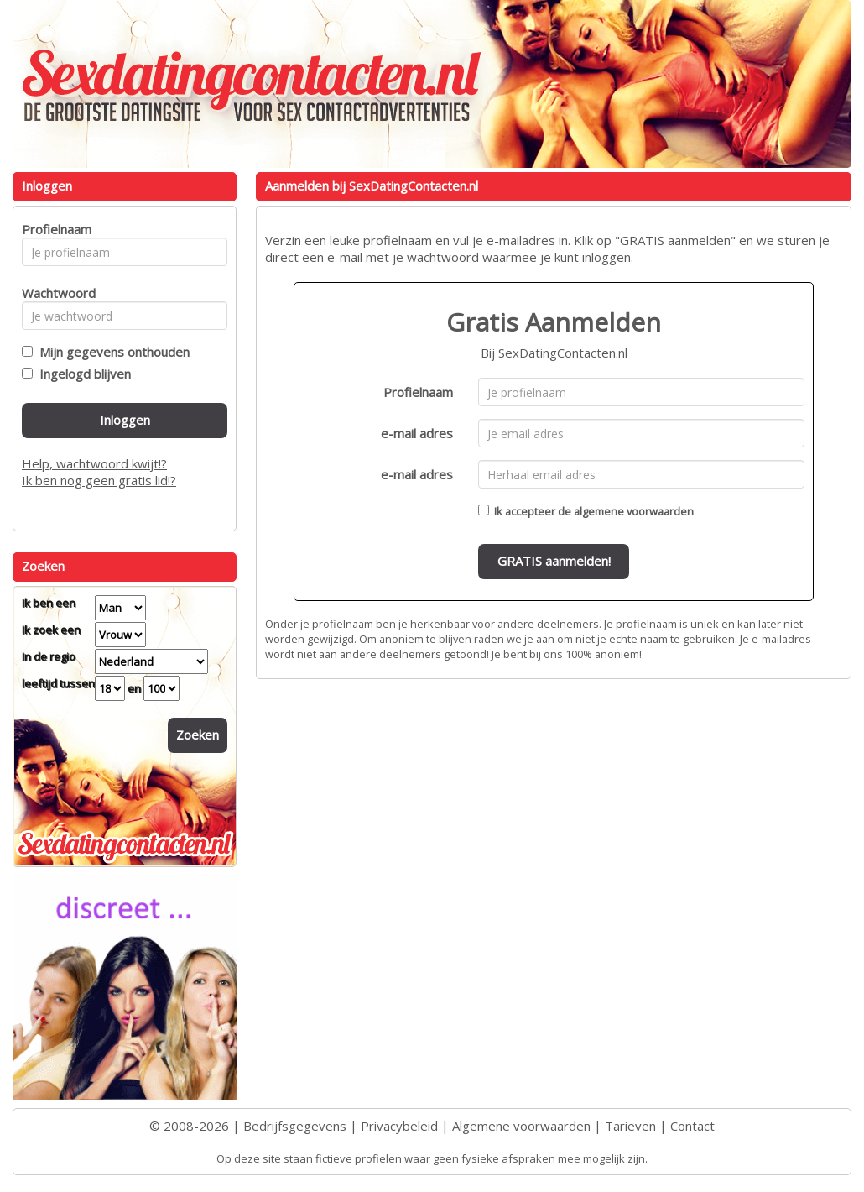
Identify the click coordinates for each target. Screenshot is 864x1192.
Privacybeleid (399, 1125)
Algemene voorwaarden (521, 1125)
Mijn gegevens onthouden (111, 351)
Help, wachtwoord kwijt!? (94, 463)
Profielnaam (418, 392)
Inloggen (125, 419)
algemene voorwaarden (634, 511)
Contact (692, 1125)
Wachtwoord (54, 293)
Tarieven (630, 1125)
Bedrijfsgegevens (294, 1125)
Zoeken (197, 734)
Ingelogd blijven (82, 373)
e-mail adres (417, 433)
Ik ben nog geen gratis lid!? (99, 480)
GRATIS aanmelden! (554, 560)
